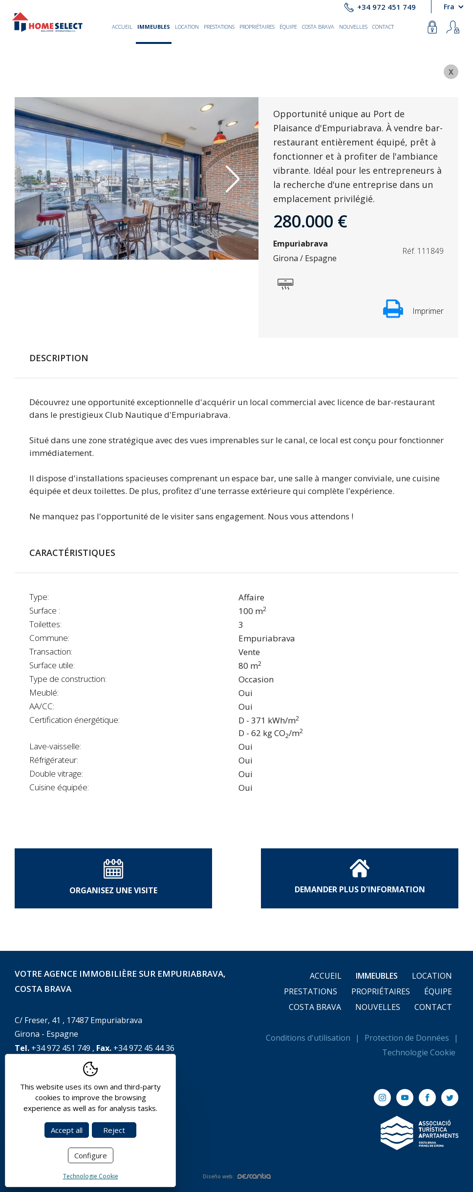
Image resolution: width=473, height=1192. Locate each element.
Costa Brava (318, 26)
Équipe (288, 26)
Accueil (122, 26)
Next (232, 178)
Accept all (67, 1130)
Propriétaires (257, 26)
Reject (114, 1130)
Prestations (219, 26)
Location (187, 26)
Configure (90, 1155)
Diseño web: (237, 1176)
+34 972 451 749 (386, 7)
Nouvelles (353, 26)
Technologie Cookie (418, 1052)
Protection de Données (407, 1037)
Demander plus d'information (360, 876)
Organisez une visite (113, 877)
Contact (383, 26)
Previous (41, 178)
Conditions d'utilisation (308, 1037)
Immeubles (153, 26)
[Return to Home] (47, 22)
